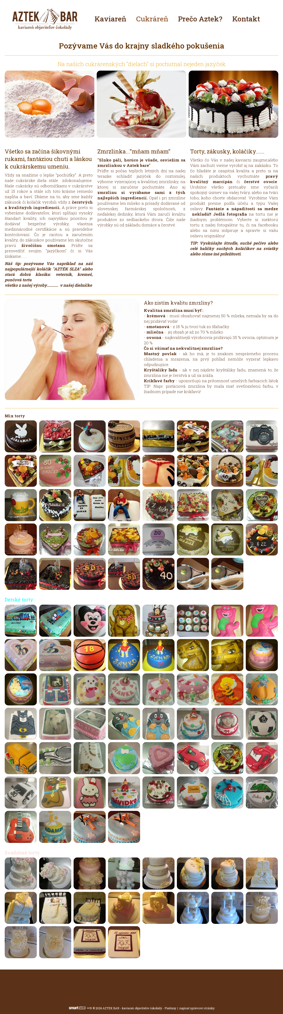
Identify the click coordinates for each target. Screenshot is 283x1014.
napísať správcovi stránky (197, 1008)
